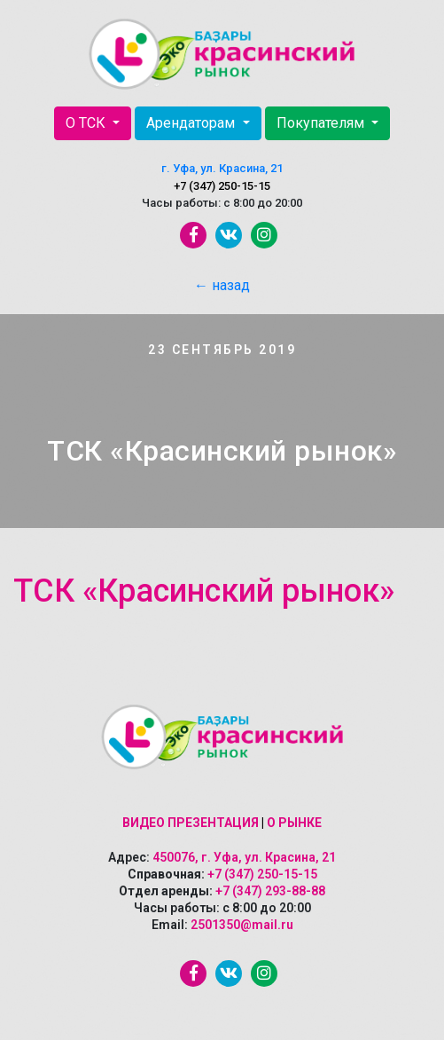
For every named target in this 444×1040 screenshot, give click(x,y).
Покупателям (322, 122)
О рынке (294, 822)
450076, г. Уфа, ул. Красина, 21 (244, 857)
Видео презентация (190, 822)
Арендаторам (192, 122)
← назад (222, 285)
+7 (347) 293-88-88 (270, 891)
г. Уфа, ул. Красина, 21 (222, 168)
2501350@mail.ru (242, 925)
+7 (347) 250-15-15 (222, 186)
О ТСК (87, 122)
